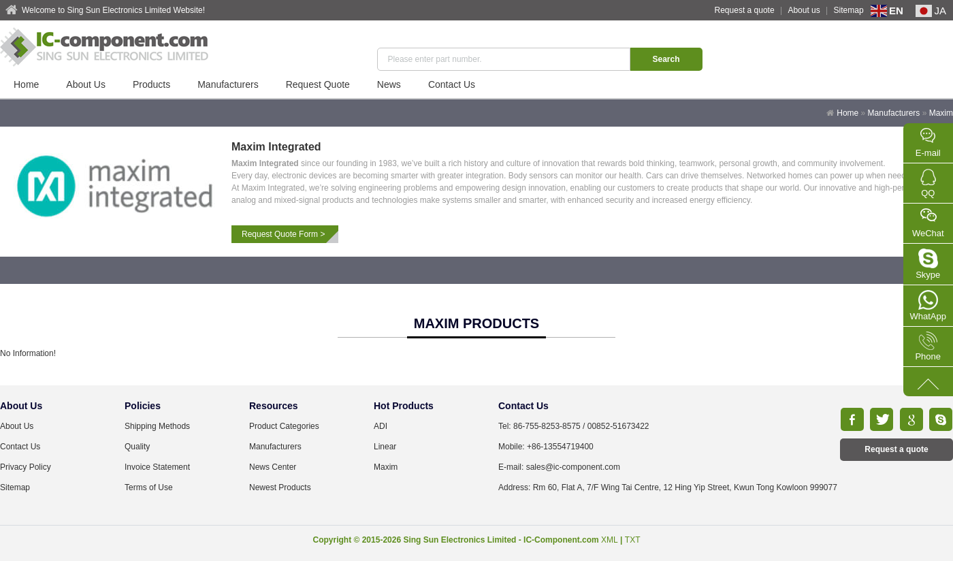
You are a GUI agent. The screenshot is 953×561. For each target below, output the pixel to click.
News (389, 84)
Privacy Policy (25, 467)
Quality (137, 446)
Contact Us (451, 84)
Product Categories (284, 426)
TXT (633, 540)
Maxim (941, 113)
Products (151, 84)
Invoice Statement (157, 467)
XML (609, 540)
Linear (385, 446)
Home (26, 84)
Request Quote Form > (283, 234)
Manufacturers (227, 84)
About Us (86, 84)
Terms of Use (149, 487)
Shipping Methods (157, 426)
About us (804, 10)
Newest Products (280, 487)
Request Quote (318, 84)
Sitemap (849, 10)
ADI (380, 426)
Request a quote (745, 10)
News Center (272, 467)
